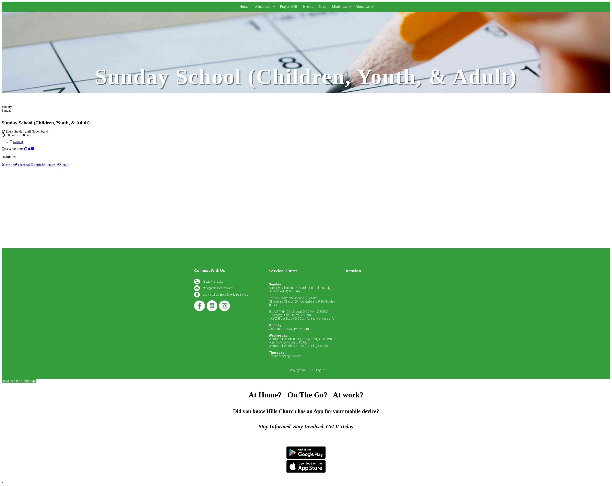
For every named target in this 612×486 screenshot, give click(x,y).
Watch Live (262, 6)
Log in (320, 370)
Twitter (8, 165)
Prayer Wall (288, 6)
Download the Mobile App (19, 381)
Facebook (23, 165)
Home (243, 6)
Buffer (37, 165)
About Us (363, 6)
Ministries (339, 6)
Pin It (63, 165)
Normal (18, 142)
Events (308, 6)
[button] (274, 7)
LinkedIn (50, 165)
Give (322, 6)
